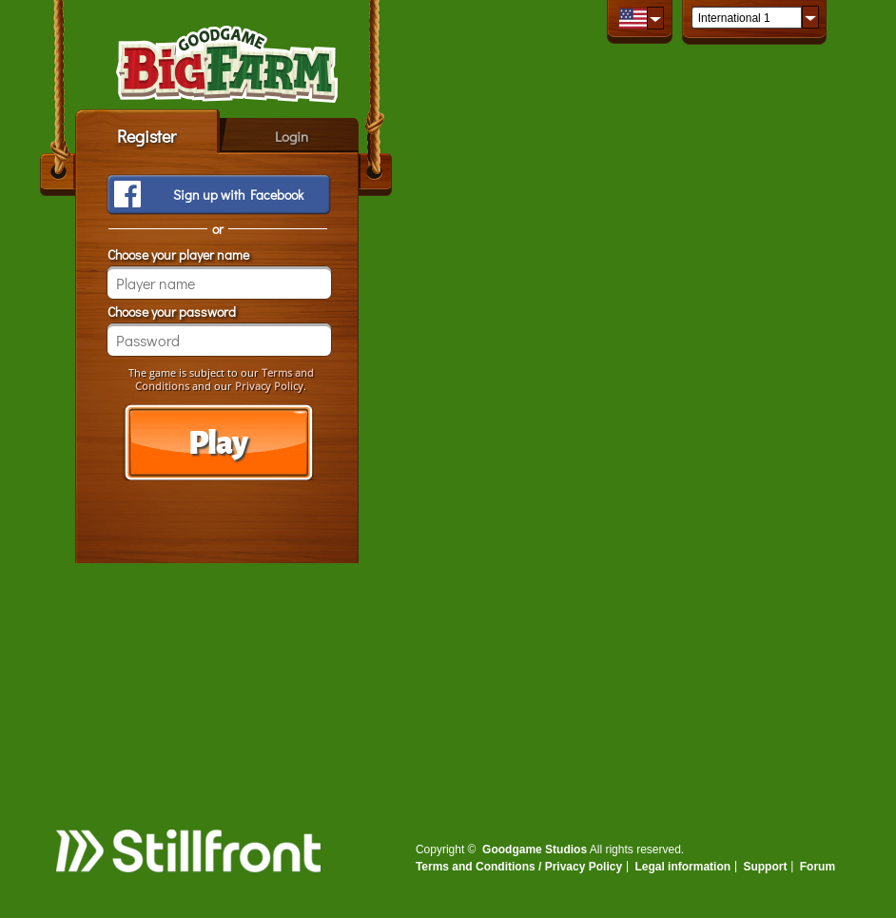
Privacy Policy (269, 386)
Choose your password (171, 312)
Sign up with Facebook (238, 195)
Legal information (682, 866)
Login (291, 136)
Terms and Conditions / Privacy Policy (519, 866)
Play (217, 443)
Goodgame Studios (534, 849)
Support (765, 866)
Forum (817, 866)
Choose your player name (178, 254)
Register (146, 136)
